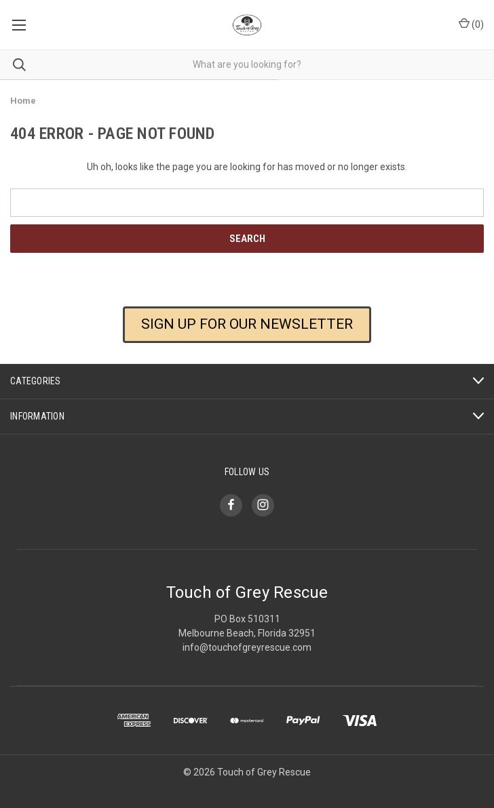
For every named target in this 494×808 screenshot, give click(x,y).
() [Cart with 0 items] (471, 24)
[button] (247, 334)
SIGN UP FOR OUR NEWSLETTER (247, 324)
